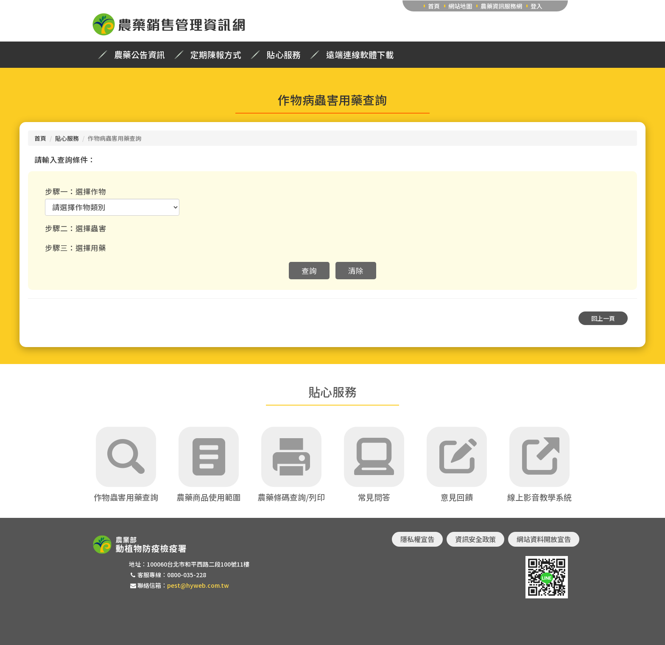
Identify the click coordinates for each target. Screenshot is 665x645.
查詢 (309, 270)
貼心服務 (284, 54)
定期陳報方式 (215, 54)
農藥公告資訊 (139, 54)
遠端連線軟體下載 (360, 54)
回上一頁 (603, 318)
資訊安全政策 (475, 539)
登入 (536, 6)
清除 (355, 270)
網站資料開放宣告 (544, 539)
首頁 (434, 6)
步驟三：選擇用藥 (75, 247)
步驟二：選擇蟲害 (75, 228)
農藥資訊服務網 (501, 6)
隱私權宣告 (417, 539)
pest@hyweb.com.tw (198, 585)
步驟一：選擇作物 (75, 191)
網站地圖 (460, 6)
